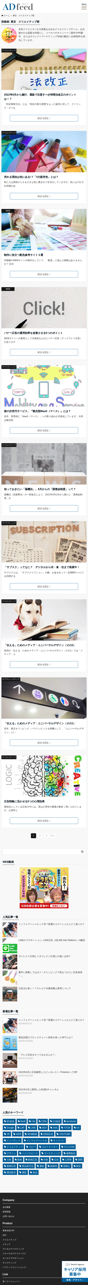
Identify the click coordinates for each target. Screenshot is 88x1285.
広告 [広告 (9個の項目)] (56, 1159)
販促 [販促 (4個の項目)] (78, 1166)
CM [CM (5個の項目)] (33, 1121)
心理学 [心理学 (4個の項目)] (68, 1159)
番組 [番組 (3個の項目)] (42, 1166)
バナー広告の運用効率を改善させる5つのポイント (33, 333)
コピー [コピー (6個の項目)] (32, 1147)
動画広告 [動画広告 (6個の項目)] (32, 1159)
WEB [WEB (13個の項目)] (18, 1134)
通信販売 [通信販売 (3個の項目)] (11, 1172)
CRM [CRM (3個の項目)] (44, 1121)
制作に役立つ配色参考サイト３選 (23, 255)
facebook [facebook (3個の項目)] (71, 1121)
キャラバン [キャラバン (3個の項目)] (59, 1140)
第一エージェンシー (11, 1281)
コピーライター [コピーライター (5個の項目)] (50, 1147)
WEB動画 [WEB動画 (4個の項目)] (32, 1134)
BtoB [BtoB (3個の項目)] (22, 1121)
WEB (8, 211)
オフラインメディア (11, 679)
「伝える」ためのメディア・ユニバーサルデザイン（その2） (40, 645)
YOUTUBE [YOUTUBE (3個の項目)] (64, 1134)
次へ (53, 835)
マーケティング (9, 367)
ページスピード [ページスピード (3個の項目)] (30, 1153)
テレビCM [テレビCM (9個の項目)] (69, 1147)
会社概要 (6, 1207)
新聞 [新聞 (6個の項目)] (80, 1159)
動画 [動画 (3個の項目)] (19, 1159)
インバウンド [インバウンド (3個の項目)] (13, 1140)
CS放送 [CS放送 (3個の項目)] (56, 1121)
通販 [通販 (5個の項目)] (24, 1172)
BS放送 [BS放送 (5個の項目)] (10, 1121)
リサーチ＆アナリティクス (14, 1253)
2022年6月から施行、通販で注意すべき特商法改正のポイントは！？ (40, 96)
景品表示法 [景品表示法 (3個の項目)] (27, 1166)
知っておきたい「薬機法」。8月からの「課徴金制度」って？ (40, 489)
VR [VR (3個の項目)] (8, 1134)
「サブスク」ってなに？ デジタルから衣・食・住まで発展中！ (42, 567)
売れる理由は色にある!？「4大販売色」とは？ (31, 177)
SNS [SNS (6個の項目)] (55, 1127)
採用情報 (6, 1212)
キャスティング (9, 1263)
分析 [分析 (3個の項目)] (9, 1159)
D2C (5, 1235)
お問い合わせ (8, 1216)
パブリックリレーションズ (14, 1267)
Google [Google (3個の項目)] (10, 1127)
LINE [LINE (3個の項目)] (33, 1127)
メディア (6, 1244)
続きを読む (44, 118)
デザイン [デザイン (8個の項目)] (11, 1153)
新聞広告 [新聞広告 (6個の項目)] (11, 1166)
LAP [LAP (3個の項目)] (22, 1127)
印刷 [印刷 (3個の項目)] (45, 1159)
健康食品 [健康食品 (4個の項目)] (70, 1153)
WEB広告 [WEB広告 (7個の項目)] (48, 1134)
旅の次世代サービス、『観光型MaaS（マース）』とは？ (37, 411)
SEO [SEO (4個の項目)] (44, 1127)
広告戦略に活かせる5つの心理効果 (24, 801)
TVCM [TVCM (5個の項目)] (67, 1127)
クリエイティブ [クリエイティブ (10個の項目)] (15, 1147)
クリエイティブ (9, 50)
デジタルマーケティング (13, 1249)
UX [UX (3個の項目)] (78, 1127)
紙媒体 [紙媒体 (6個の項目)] (53, 1166)
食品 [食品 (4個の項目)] (35, 1172)
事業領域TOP (8, 1230)
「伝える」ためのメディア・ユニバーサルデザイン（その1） (40, 723)
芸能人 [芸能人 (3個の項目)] (66, 1166)
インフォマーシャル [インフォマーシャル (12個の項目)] (37, 1140)
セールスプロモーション (13, 1258)
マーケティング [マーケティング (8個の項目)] (52, 1153)
